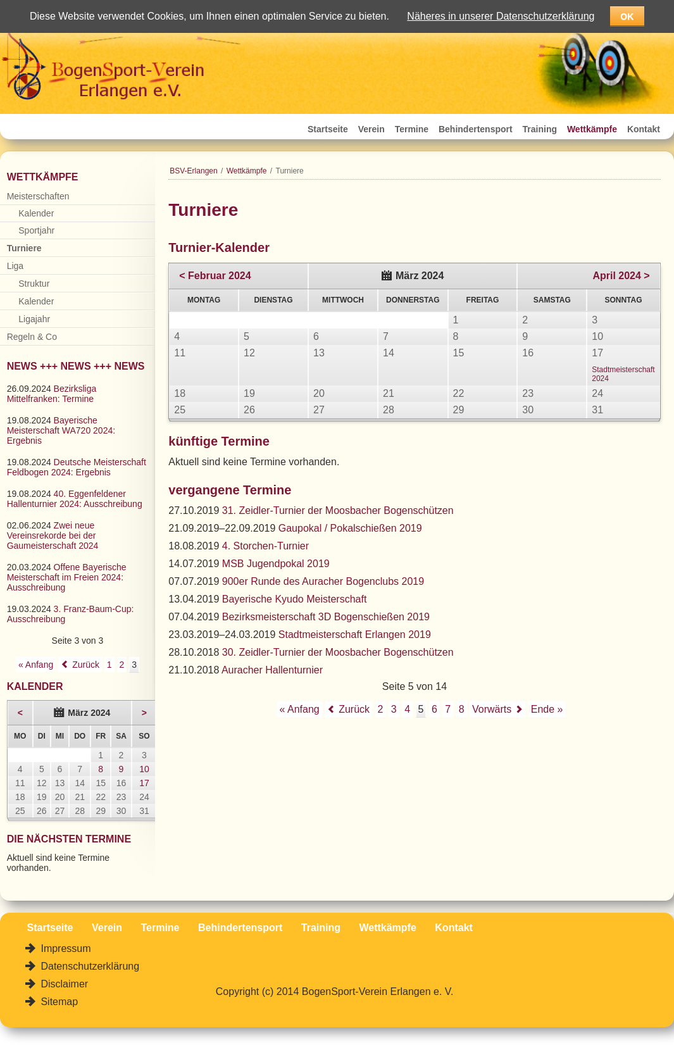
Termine (411, 129)
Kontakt (643, 129)
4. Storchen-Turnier (265, 546)
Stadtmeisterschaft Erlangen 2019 (354, 634)
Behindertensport (476, 129)
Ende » (547, 709)
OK (626, 16)
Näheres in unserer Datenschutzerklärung (500, 16)
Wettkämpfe (592, 129)
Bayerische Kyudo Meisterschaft (294, 599)
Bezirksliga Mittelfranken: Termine (52, 394)
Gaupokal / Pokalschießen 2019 (350, 528)
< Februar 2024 (215, 275)
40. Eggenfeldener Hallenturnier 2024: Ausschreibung (74, 499)
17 (144, 783)
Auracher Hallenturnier (272, 670)
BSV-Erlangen (193, 170)
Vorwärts (491, 709)
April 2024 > (620, 275)
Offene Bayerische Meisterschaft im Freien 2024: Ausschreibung (67, 577)
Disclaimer (63, 984)
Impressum (64, 948)
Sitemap (58, 1001)
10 (144, 769)
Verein (371, 129)
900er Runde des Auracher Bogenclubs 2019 (323, 581)
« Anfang (300, 709)
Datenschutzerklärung (88, 966)
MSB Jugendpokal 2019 (276, 563)
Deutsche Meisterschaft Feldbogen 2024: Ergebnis (76, 467)
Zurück (354, 709)
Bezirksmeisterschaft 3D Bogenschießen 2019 (326, 616)
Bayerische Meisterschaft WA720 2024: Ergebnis (61, 430)
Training (540, 129)
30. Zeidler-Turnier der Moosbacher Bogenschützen (338, 652)
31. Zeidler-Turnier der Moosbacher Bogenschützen (338, 510)
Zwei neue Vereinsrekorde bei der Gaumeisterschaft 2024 (53, 535)
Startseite (328, 129)
